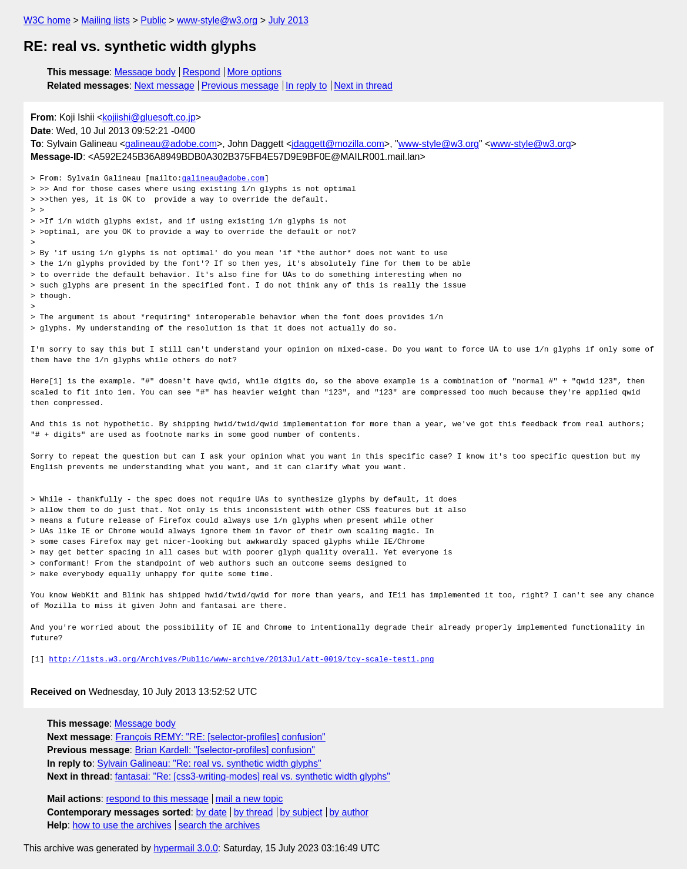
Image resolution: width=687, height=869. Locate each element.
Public (153, 20)
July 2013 (288, 20)
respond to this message (157, 799)
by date (211, 812)
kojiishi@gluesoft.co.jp (149, 117)
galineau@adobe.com (171, 144)
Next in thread (363, 86)
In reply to (306, 86)
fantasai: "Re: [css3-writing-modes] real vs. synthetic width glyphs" (252, 776)
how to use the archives (122, 825)
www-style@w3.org (217, 20)
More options (254, 72)
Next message (165, 86)
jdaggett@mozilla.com (337, 144)
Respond (201, 72)
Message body (145, 72)
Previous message (240, 86)
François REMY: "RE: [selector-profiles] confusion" (221, 737)
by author (348, 812)
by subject (301, 812)
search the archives (219, 825)
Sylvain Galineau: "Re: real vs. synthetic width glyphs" (209, 763)
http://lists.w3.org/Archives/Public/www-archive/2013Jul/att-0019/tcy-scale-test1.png (241, 659)
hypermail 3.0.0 (185, 848)
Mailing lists (105, 20)
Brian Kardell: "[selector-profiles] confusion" (225, 750)
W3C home (47, 20)
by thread (253, 812)
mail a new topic (249, 799)
